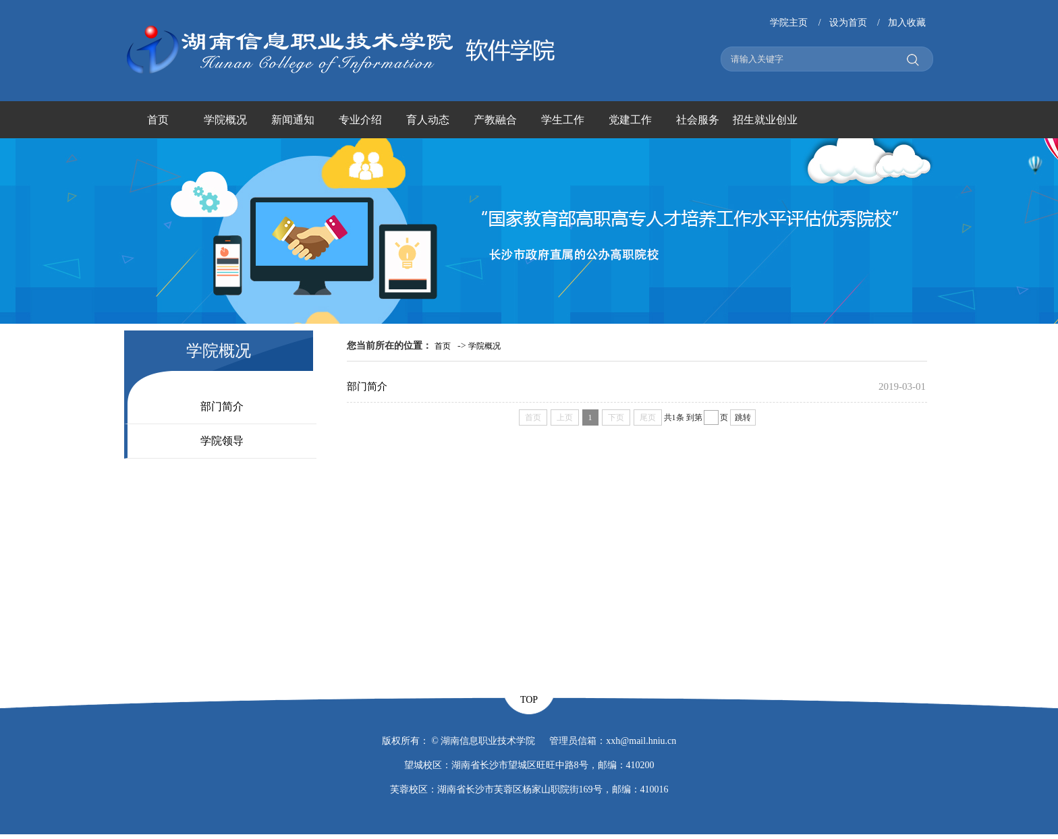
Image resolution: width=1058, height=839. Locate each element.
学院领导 (222, 440)
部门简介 (222, 406)
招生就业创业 (765, 119)
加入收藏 (907, 23)
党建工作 (630, 119)
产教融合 (495, 119)
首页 (158, 119)
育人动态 (427, 119)
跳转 (743, 417)
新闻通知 (292, 119)
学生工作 (562, 119)
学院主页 (789, 23)
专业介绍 (360, 119)
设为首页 (848, 23)
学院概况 (225, 119)
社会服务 (697, 119)
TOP (529, 700)
